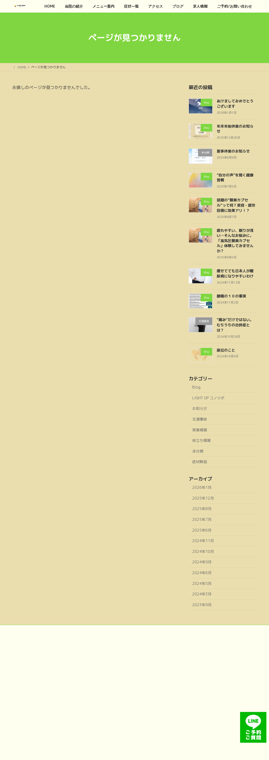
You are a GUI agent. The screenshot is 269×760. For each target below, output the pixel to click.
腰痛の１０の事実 (231, 295)
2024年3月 (201, 593)
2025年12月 (203, 497)
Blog (196, 387)
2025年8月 (201, 508)
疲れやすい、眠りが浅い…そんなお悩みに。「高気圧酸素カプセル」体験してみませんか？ (235, 240)
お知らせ (199, 408)
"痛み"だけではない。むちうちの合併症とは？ (235, 324)
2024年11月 (203, 540)
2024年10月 (203, 551)
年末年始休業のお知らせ (235, 128)
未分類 (197, 450)
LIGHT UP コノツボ (208, 397)
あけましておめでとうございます (235, 103)
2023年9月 (201, 604)
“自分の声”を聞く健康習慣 (235, 177)
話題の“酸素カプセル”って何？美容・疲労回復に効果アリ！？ (236, 205)
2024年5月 (201, 583)
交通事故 (199, 419)
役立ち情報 (201, 440)
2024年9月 (201, 561)
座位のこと (226, 349)
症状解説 (199, 461)
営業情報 (199, 429)
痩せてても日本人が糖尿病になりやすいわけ (235, 273)
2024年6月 (201, 572)
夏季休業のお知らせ (233, 151)
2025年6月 (201, 529)
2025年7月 (201, 519)
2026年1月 (201, 487)
